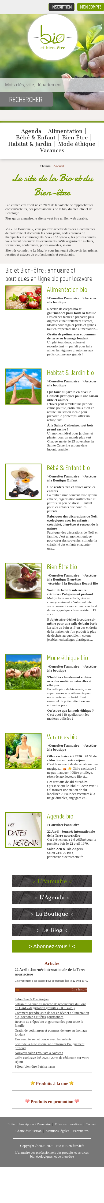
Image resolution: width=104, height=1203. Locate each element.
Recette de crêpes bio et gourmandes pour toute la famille (71, 311)
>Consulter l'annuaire (63, 298)
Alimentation (65, 131)
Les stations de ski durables (67, 782)
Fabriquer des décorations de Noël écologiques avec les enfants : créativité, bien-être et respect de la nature (72, 522)
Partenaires (80, 1131)
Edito (11, 1124)
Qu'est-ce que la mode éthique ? (70, 710)
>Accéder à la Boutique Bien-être (71, 577)
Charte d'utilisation (29, 1131)
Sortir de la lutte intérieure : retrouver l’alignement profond (70, 592)
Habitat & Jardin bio (70, 373)
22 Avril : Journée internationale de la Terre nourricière (71, 833)
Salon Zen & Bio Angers (65, 849)
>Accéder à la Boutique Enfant (71, 478)
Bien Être (75, 137)
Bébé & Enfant (35, 137)
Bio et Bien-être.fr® (70, 1146)
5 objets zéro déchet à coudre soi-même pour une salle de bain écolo (72, 621)
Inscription (61, 7)
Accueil (58, 166)
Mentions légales (57, 1131)
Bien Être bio (62, 567)
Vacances (52, 150)
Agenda (31, 131)
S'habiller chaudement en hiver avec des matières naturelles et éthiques (70, 681)
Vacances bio (62, 737)
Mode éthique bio (67, 658)
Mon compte (90, 7)
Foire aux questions (68, 1124)
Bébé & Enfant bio (68, 468)
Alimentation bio (67, 289)
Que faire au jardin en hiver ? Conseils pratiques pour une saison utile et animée (72, 396)
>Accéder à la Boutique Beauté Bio (72, 583)
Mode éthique (76, 144)
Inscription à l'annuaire (34, 1124)
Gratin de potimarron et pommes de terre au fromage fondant (71, 336)
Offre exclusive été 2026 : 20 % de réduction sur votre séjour (72, 758)
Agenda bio (60, 816)
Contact (91, 1124)
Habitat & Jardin (29, 144)
